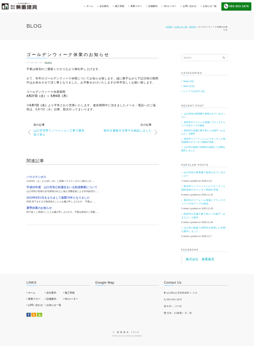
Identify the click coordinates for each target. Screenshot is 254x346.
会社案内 (104, 6)
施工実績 (119, 6)
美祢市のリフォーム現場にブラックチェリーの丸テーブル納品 (203, 124)
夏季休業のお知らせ (39, 207)
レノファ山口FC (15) (194, 91)
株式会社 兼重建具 (200, 259)
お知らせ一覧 (210, 6)
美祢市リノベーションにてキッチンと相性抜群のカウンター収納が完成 (203, 140)
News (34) (188, 81)
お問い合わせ (189, 6)
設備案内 (153, 6)
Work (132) (189, 86)
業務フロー (136, 6)
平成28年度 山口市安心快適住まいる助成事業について (61, 187)
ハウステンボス (36, 176)
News (192, 27)
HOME (169, 27)
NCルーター (170, 6)
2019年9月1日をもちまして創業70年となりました (58, 197)
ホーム (89, 6)
